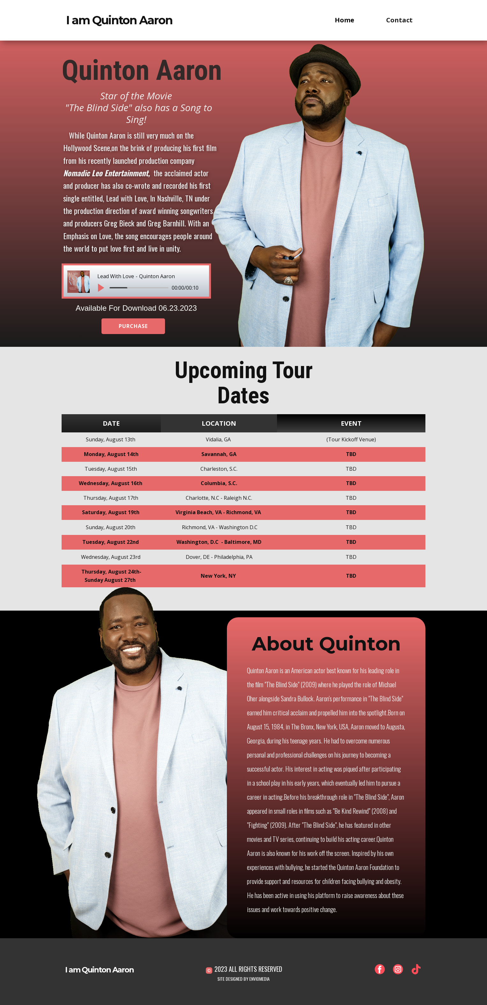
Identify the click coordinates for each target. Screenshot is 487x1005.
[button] (100, 287)
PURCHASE (133, 326)
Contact (399, 20)
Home (344, 20)
